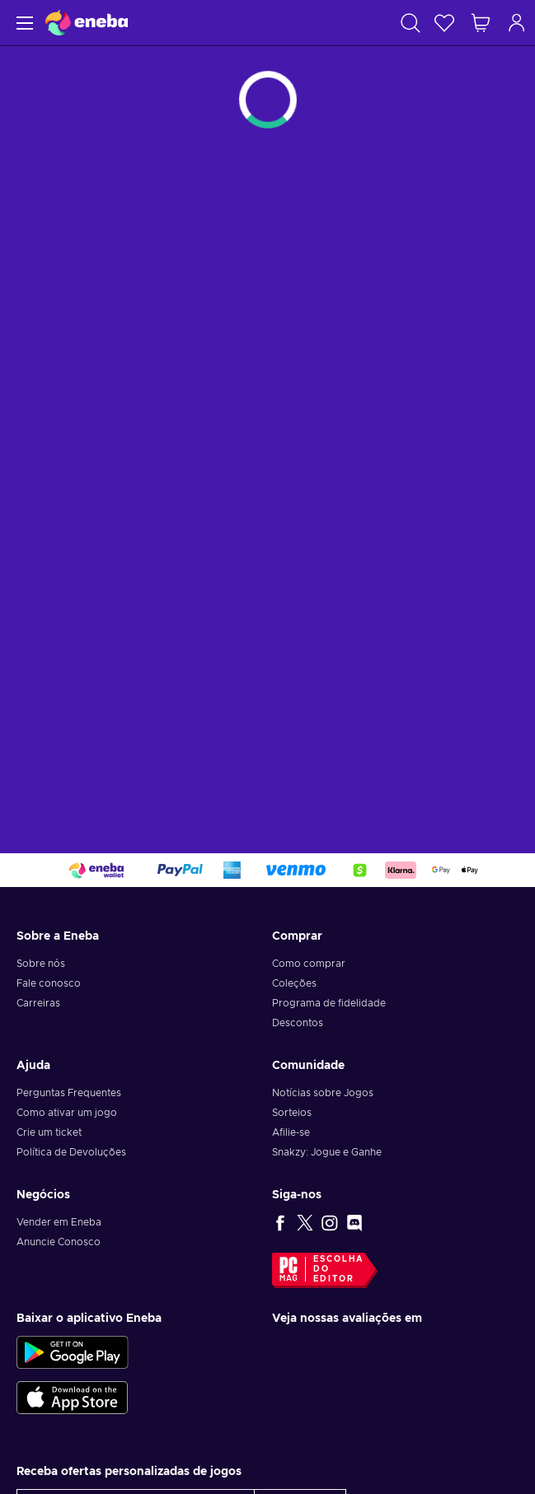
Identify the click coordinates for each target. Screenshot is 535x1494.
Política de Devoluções (71, 1152)
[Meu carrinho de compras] (480, 22)
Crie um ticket (49, 1132)
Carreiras (38, 1003)
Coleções (294, 983)
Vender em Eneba (58, 1222)
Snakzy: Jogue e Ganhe (327, 1152)
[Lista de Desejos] (444, 22)
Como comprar (308, 964)
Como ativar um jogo (66, 1113)
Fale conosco (48, 983)
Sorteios (292, 1113)
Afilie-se (291, 1132)
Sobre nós (40, 964)
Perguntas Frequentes (68, 1093)
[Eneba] (86, 22)
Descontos (297, 1023)
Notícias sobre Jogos (322, 1093)
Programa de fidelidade (329, 1003)
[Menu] (22, 22)
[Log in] (517, 22)
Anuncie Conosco (58, 1242)
